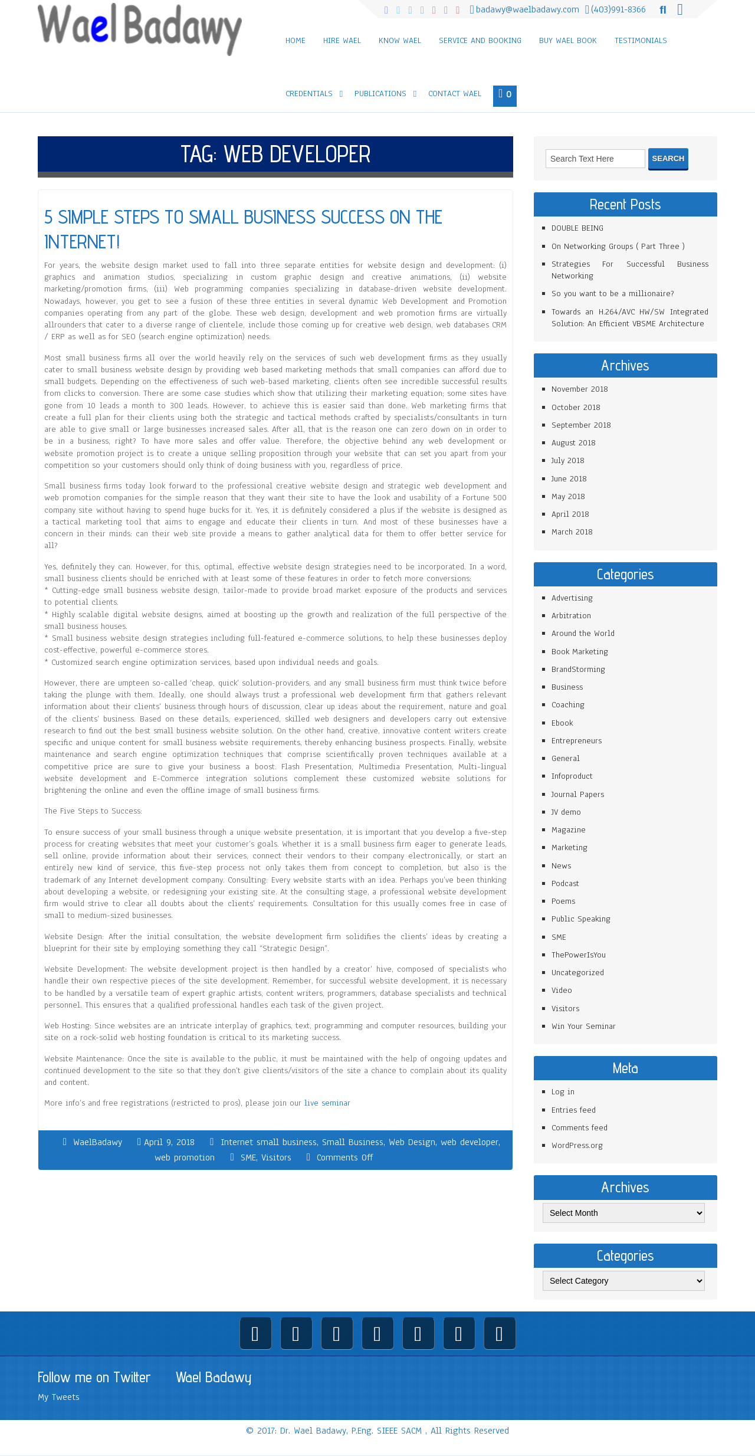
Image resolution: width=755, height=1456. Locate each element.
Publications (380, 93)
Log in (563, 1091)
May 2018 (568, 496)
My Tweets (59, 1397)
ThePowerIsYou (579, 954)
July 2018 (568, 460)
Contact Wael (454, 93)
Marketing (569, 847)
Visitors (276, 1157)
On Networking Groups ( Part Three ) (618, 246)
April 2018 (570, 514)
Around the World (583, 633)
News (561, 865)
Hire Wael (342, 40)
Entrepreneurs (577, 740)
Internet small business (269, 1142)
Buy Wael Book (568, 40)
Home (295, 40)
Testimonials (641, 40)
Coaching (568, 704)
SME (248, 1157)
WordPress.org (577, 1145)
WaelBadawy (97, 1142)
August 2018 (574, 442)
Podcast (565, 883)
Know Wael (400, 40)
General (566, 758)
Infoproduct (572, 776)
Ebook (562, 723)
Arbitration (571, 615)
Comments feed (580, 1127)
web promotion (185, 1157)
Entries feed (574, 1110)
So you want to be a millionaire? (613, 293)
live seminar (327, 1103)
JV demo (566, 812)
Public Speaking (581, 918)
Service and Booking (480, 40)
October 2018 (576, 407)
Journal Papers (578, 794)
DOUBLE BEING (577, 228)
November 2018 (580, 389)
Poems (563, 901)
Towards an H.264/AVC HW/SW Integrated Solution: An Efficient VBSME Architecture (630, 317)
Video (562, 990)
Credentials (309, 93)
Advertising (572, 598)
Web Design (412, 1142)
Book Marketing (580, 651)
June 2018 (569, 478)
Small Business (352, 1142)
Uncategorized (578, 972)
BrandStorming (578, 669)
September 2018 (581, 425)
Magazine (569, 829)
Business (567, 687)
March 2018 (572, 531)
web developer (469, 1142)
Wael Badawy (214, 1377)
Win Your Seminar (584, 1026)
